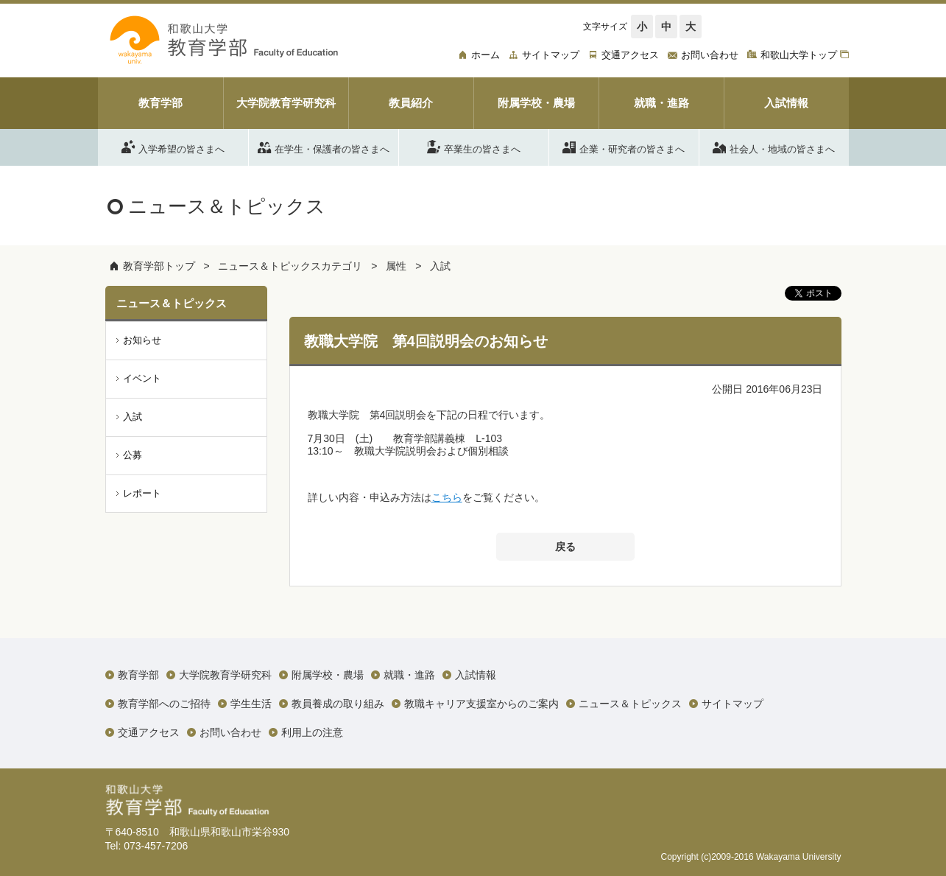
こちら (446, 497)
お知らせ (142, 340)
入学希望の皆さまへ (173, 146)
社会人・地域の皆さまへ (774, 146)
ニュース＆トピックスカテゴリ (290, 266)
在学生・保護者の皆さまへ (323, 146)
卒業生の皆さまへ (473, 146)
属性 (396, 266)
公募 (132, 454)
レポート (142, 493)
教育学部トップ (159, 266)
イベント (142, 378)
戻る (565, 547)
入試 (440, 266)
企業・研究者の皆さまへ (623, 146)
